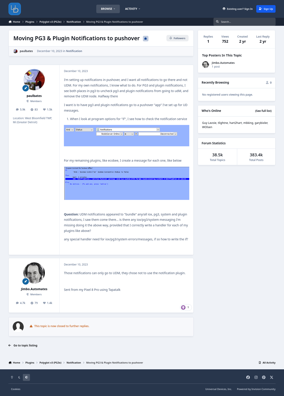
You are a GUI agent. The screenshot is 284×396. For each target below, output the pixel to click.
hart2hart (235, 123)
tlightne (223, 123)
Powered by (256, 389)
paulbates (26, 51)
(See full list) (263, 111)
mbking (248, 123)
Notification (74, 51)
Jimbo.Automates (34, 289)
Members (36, 101)
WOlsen (207, 127)
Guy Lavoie (209, 123)
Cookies (15, 389)
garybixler (261, 123)
